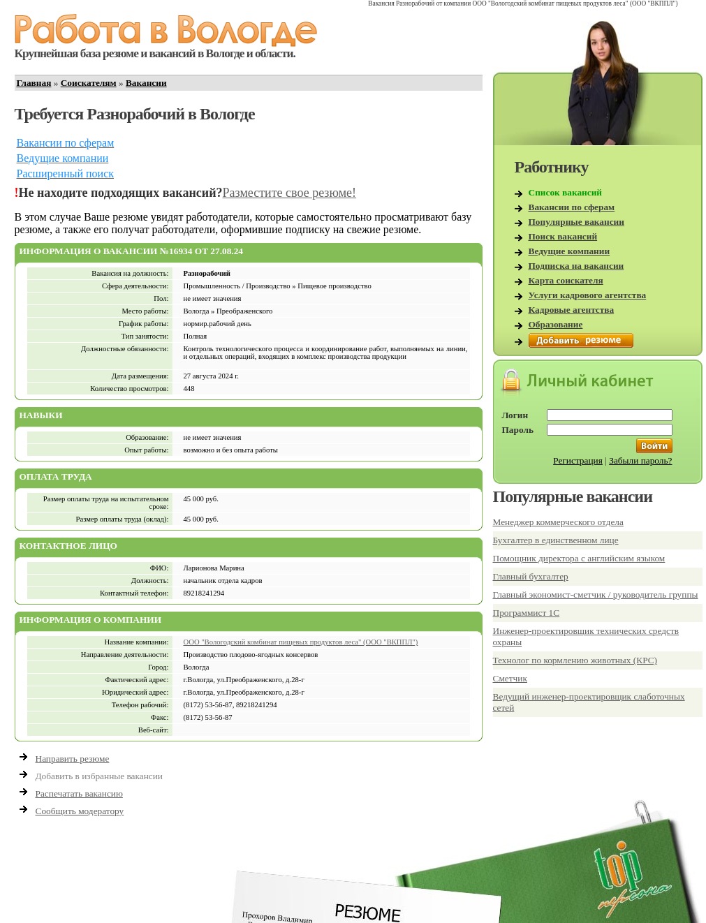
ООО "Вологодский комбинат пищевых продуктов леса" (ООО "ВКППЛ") (301, 642)
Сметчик (510, 678)
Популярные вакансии (576, 221)
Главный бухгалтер (530, 576)
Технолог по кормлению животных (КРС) (575, 660)
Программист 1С (526, 612)
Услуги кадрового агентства (588, 295)
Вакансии (146, 82)
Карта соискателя (566, 280)
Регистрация (578, 460)
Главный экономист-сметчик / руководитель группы (595, 594)
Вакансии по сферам (572, 207)
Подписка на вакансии (576, 265)
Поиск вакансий (563, 236)
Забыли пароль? (640, 460)
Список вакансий (566, 192)
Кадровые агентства (572, 309)
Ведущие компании (569, 251)
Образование (556, 324)
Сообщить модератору (80, 811)
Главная (34, 82)
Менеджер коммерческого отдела (558, 522)
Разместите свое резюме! (290, 193)
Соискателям (89, 82)
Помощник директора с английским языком (579, 558)
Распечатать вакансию (79, 793)
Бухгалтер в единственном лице (556, 540)
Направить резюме (73, 758)
